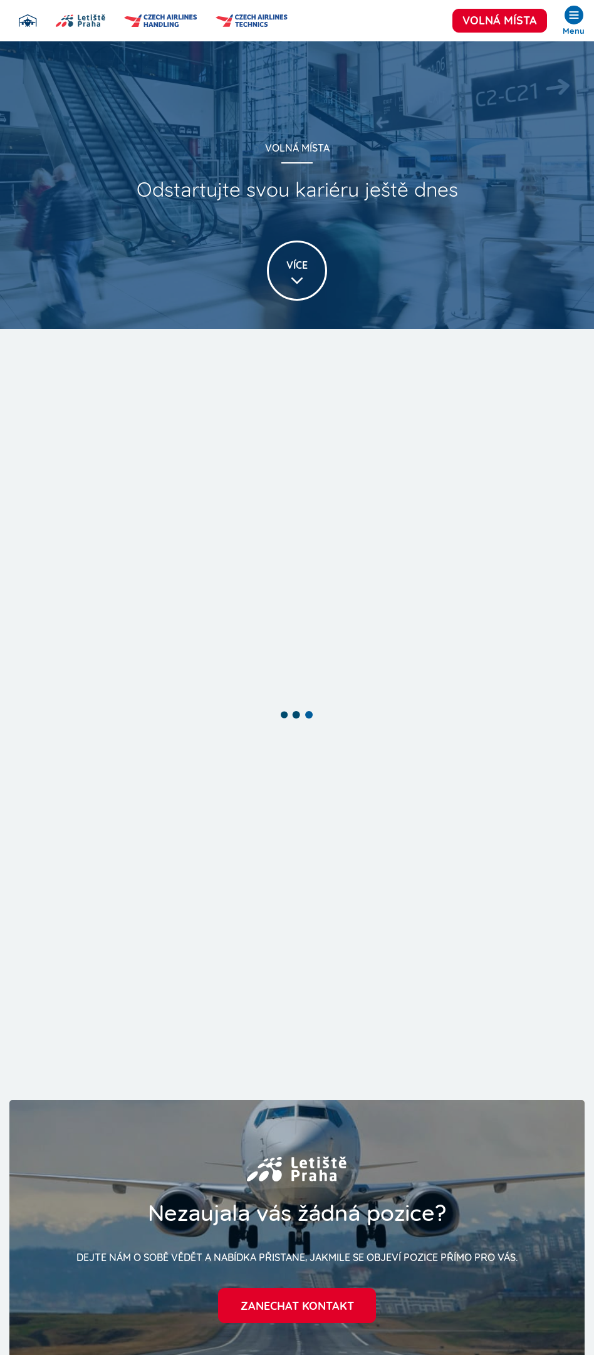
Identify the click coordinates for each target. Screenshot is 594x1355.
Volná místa (499, 19)
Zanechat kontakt (297, 1304)
